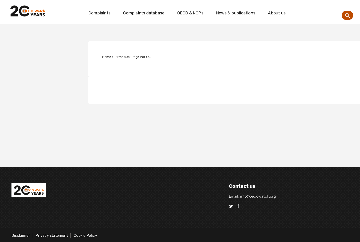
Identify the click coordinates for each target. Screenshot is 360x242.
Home (106, 57)
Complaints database (143, 13)
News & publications (235, 13)
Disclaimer (20, 235)
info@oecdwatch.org (258, 196)
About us (277, 13)
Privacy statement (52, 235)
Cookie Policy (85, 235)
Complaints (99, 13)
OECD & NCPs (190, 13)
